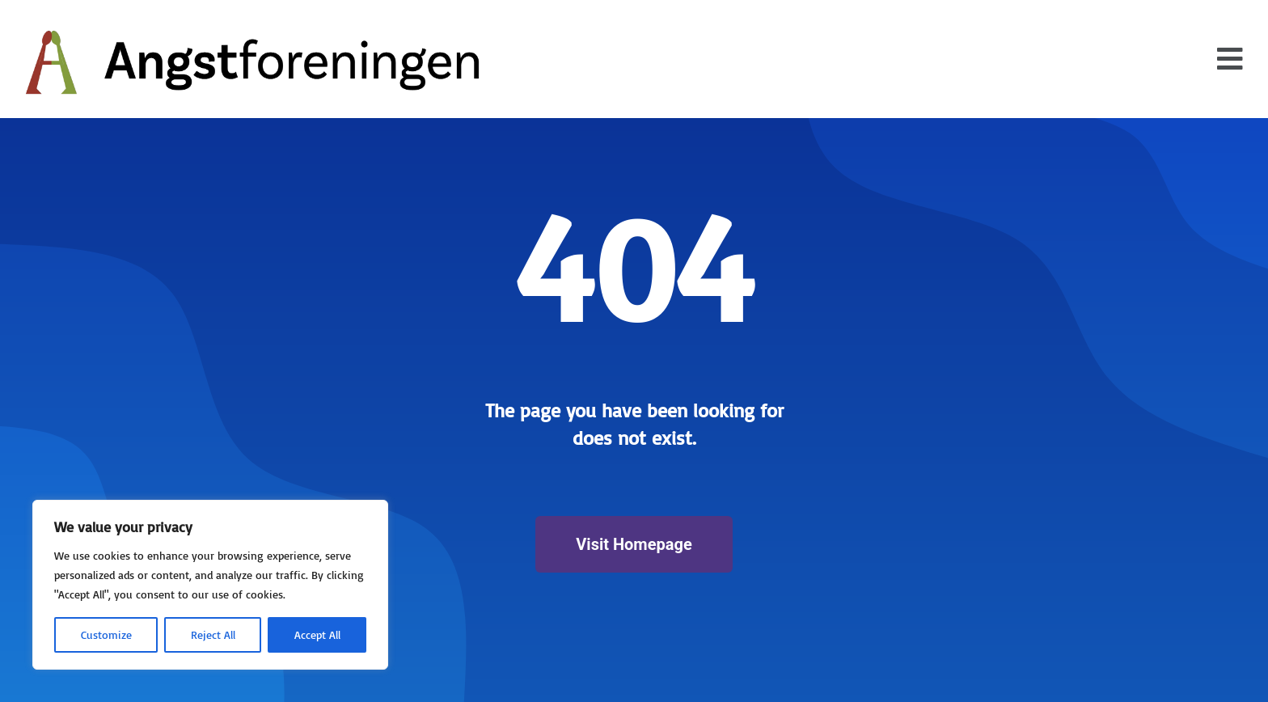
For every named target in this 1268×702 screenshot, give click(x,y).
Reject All (213, 634)
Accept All (317, 634)
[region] (210, 585)
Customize (106, 634)
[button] (1230, 59)
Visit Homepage (633, 544)
